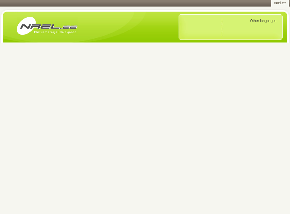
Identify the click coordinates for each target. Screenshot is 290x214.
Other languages (263, 21)
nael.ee (280, 3)
